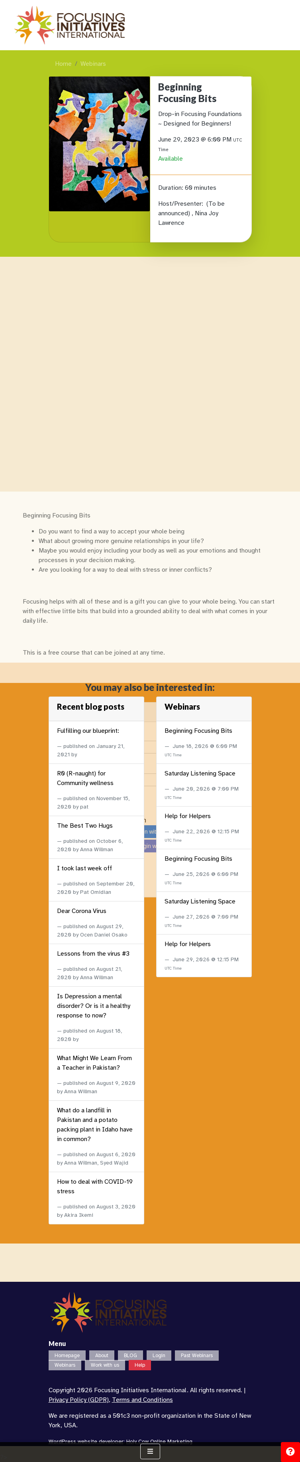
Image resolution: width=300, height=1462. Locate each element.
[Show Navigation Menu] (150, 1451)
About (101, 1355)
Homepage (67, 1355)
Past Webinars (197, 1355)
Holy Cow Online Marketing (159, 1441)
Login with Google (147, 1232)
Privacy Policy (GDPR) (79, 1400)
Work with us (105, 1365)
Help (140, 1365)
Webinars (93, 64)
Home (63, 64)
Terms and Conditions (142, 1400)
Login (159, 1355)
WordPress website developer (86, 1441)
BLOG (130, 1355)
